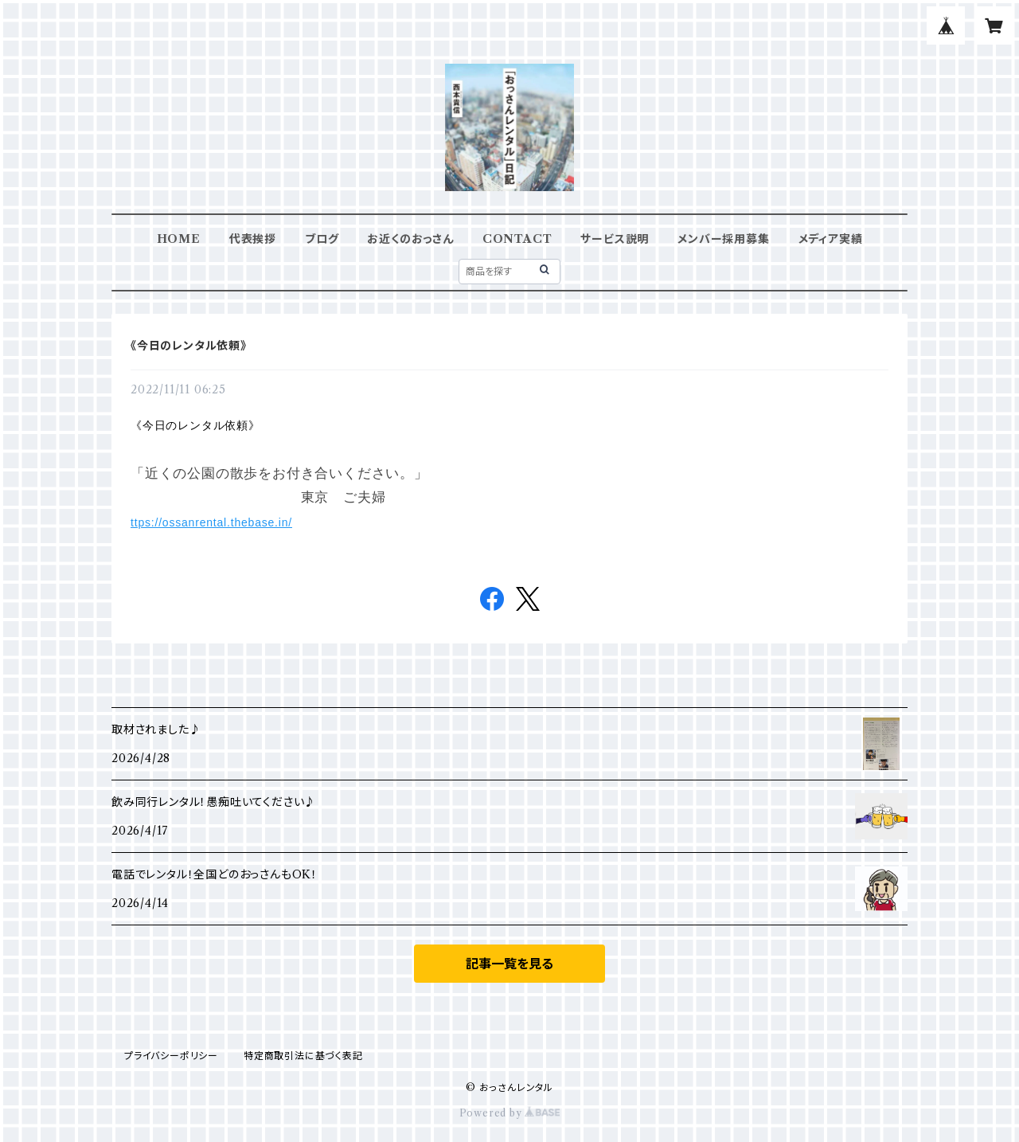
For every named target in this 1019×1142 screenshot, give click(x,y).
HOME (179, 239)
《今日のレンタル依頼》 (189, 345)
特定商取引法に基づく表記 (303, 1056)
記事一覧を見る (509, 964)
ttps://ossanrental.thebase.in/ (211, 522)
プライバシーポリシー (171, 1056)
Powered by (509, 1113)
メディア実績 (830, 239)
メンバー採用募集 (723, 239)
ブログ (321, 239)
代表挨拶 (252, 239)
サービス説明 (614, 239)
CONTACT (517, 239)
